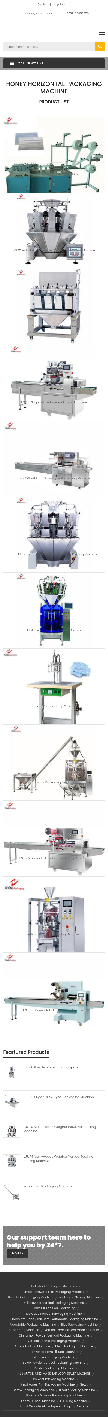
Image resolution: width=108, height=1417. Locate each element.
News (84, 1384)
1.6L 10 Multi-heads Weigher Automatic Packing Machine (54, 250)
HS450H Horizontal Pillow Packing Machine (54, 1010)
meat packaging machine (74, 1346)
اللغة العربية (60, 4)
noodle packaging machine (54, 1357)
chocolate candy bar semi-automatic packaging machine (54, 1319)
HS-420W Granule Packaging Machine (54, 630)
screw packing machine (32, 1346)
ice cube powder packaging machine (54, 1313)
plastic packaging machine (54, 1368)
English (42, 4)
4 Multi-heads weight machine (54, 326)
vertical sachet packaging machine (54, 1341)
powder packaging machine (54, 1379)
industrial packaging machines (54, 1286)
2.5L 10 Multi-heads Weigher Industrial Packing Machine (60, 1129)
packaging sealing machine (79, 1297)
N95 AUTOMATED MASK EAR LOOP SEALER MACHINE (54, 1373)
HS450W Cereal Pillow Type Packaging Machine (54, 858)
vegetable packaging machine (33, 1324)
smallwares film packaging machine (47, 1384)
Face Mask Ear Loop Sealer (54, 706)
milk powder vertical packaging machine (54, 1303)
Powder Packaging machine (54, 782)
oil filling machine (73, 1401)
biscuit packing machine (77, 1390)
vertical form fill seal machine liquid (71, 1330)
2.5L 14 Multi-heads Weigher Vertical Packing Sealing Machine (58, 1158)
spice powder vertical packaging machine (54, 1362)
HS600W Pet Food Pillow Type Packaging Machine (54, 478)
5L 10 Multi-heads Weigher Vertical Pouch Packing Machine (54, 554)
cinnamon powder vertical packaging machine (54, 1335)
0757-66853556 (78, 13)
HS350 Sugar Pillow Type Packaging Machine (54, 402)
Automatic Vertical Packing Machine (54, 934)
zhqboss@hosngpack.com (40, 13)
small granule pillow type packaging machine (54, 1406)
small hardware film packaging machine (53, 1292)
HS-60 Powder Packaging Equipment (53, 1067)
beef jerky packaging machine (30, 1297)
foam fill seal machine (38, 1401)
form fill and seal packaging (54, 1308)
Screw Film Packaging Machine (48, 1186)
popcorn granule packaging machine (54, 1395)
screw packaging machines (33, 1390)
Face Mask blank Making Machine (54, 174)
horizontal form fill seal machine (54, 1352)
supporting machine (24, 1330)
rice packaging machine (79, 1324)
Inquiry (17, 1253)
